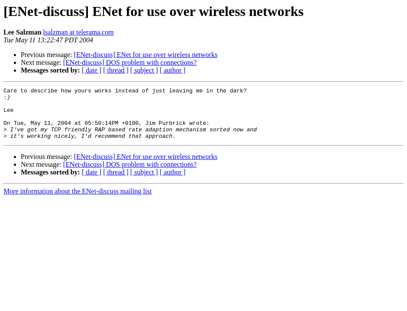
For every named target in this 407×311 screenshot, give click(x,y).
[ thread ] (116, 70)
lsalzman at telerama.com (78, 32)
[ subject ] (144, 70)
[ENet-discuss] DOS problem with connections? (130, 62)
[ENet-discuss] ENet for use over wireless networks (145, 54)
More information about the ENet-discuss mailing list (77, 201)
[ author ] (173, 70)
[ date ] (91, 70)
